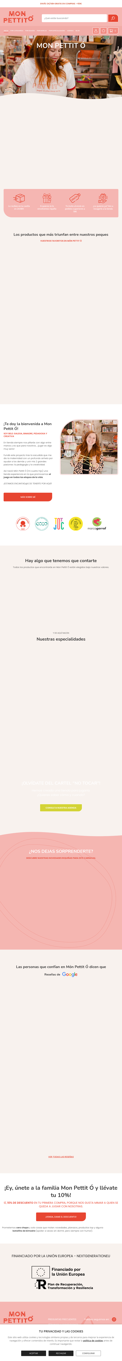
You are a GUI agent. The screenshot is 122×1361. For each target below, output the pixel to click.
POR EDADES (30, 31)
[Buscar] (113, 18)
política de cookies (93, 1340)
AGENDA (70, 31)
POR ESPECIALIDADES (57, 31)
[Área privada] (95, 30)
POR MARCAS (42, 31)
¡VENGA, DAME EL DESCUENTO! (60, 1216)
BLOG (78, 31)
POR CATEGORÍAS (16, 31)
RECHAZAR (61, 1353)
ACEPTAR (33, 1353)
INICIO (6, 31)
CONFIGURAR (88, 1353)
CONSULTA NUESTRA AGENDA (61, 807)
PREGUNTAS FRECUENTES (62, 1319)
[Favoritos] (103, 30)
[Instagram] (114, 1319)
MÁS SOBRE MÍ (28, 497)
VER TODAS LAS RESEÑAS (61, 1156)
